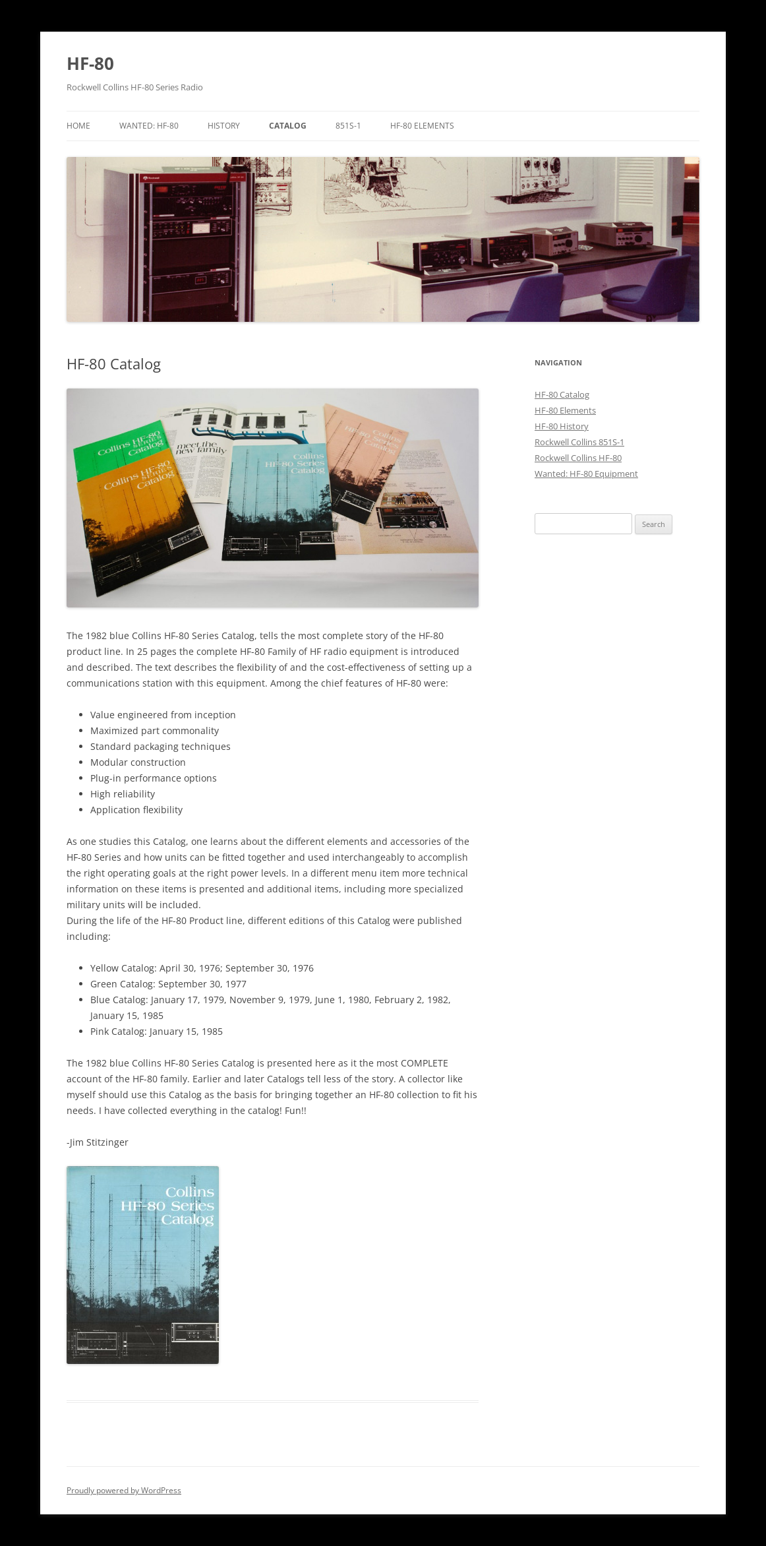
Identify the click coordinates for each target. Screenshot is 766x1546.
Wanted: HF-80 (149, 125)
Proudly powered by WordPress (124, 1490)
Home (78, 125)
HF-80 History (562, 426)
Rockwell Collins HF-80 (578, 458)
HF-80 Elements (422, 125)
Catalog (288, 125)
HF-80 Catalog (562, 394)
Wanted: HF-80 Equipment (586, 473)
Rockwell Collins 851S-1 (579, 442)
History (224, 125)
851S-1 (348, 125)
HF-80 (90, 63)
